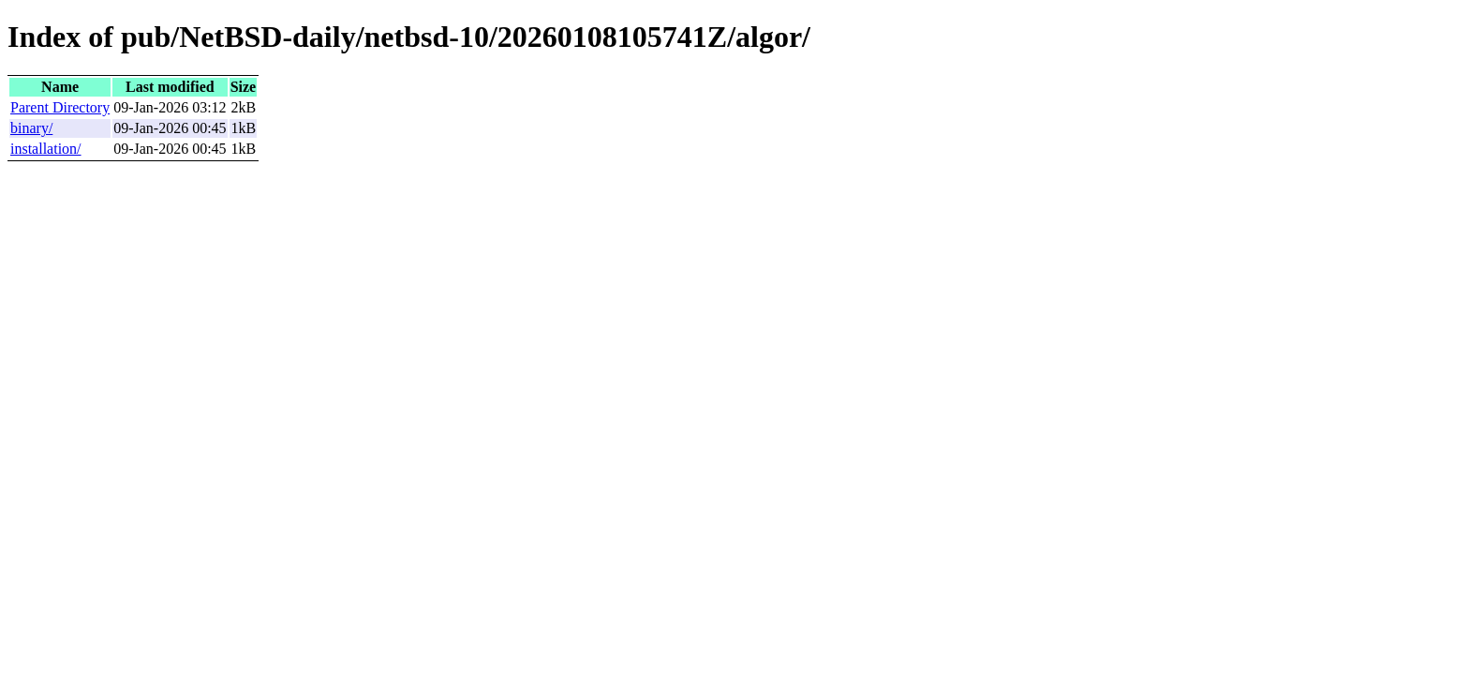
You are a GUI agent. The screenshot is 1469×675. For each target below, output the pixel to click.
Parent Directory (60, 107)
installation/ (46, 149)
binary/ (31, 128)
